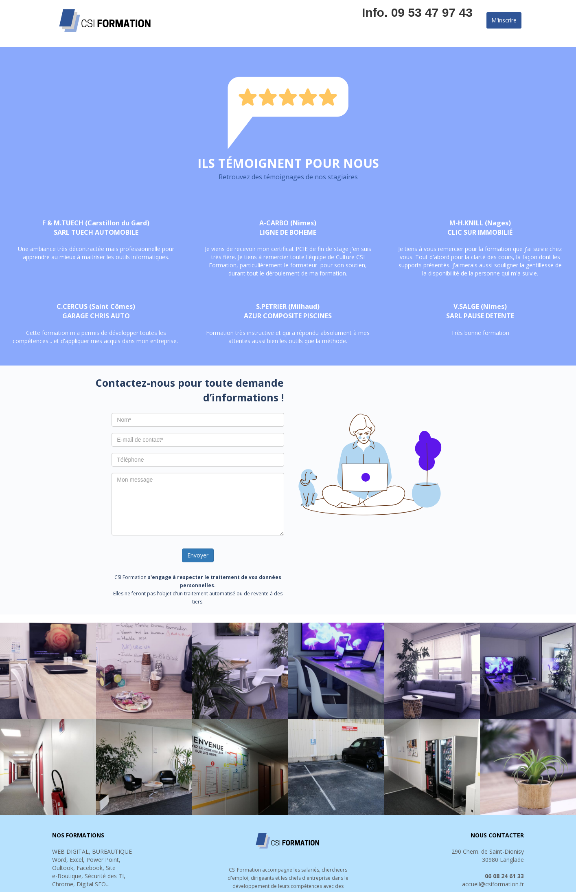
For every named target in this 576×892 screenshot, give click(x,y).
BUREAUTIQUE (112, 851)
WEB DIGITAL (70, 851)
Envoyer (197, 555)
